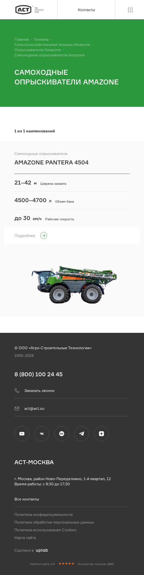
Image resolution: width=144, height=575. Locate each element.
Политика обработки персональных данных (54, 522)
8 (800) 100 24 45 (38, 374)
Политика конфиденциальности (43, 514)
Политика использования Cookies (45, 529)
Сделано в (31, 550)
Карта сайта (25, 537)
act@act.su (29, 408)
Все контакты (26, 499)
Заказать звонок (34, 390)
